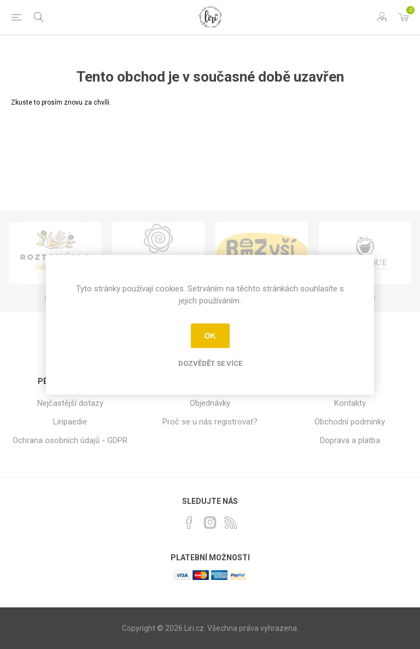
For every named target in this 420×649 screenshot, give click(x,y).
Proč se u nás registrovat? (210, 422)
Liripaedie (70, 422)
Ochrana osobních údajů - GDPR (70, 440)
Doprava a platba (350, 440)
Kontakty (350, 403)
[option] (55, 253)
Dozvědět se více (210, 363)
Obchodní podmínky (349, 422)
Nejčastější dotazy (70, 403)
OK (210, 335)
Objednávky (210, 403)
